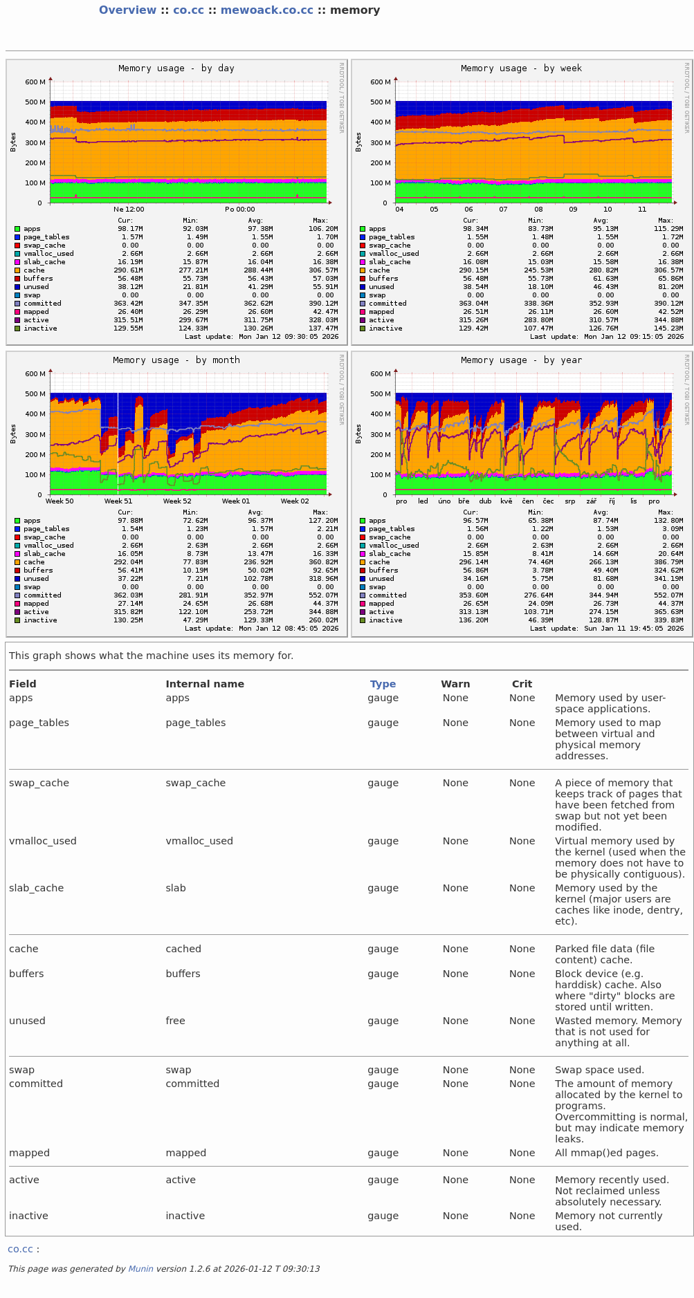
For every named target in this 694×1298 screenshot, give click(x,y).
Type (383, 683)
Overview (127, 10)
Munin (141, 1269)
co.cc (188, 10)
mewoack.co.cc (267, 10)
